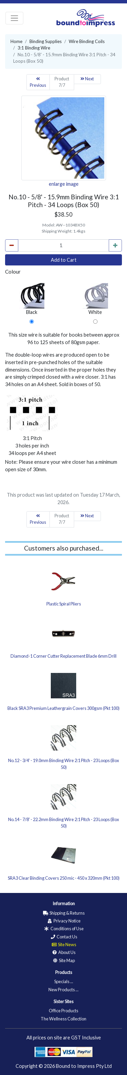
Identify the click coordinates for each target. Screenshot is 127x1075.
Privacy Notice (64, 920)
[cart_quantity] (63, 245)
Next (87, 78)
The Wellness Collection (63, 1018)
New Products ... (63, 989)
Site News (63, 944)
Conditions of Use (64, 928)
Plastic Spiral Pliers (63, 603)
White (95, 299)
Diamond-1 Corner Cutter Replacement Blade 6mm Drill (63, 656)
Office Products (63, 1010)
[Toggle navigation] (14, 18)
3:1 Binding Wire (34, 48)
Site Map (63, 960)
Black (31, 299)
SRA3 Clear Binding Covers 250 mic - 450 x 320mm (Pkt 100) (64, 878)
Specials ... (63, 981)
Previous (38, 82)
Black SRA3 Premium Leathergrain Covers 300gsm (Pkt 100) (63, 708)
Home (16, 41)
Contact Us (63, 936)
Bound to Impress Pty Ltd (84, 1066)
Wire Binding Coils (87, 41)
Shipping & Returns (64, 913)
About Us (63, 952)
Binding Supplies (45, 41)
